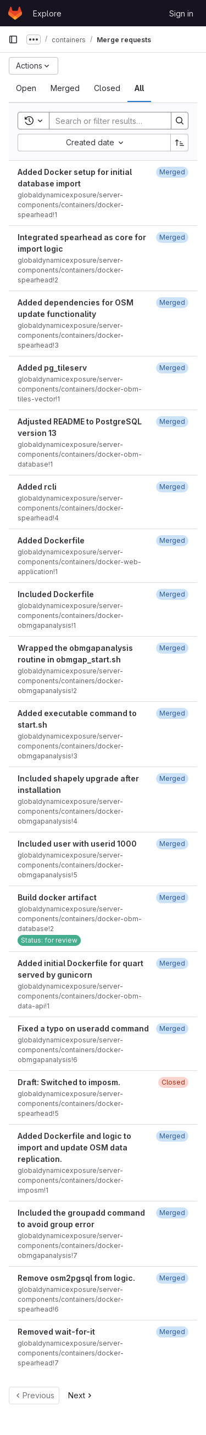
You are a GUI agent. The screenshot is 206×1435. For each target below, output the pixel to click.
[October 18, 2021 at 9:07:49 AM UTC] (172, 1331)
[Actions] (33, 66)
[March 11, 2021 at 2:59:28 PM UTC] (172, 421)
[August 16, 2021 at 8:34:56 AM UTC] (172, 843)
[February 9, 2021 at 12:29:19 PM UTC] (172, 172)
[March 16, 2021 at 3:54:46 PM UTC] (172, 486)
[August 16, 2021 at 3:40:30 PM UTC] (172, 897)
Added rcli (37, 486)
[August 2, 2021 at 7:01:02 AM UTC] (172, 713)
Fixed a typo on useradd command (83, 1028)
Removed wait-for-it (56, 1331)
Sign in (181, 13)
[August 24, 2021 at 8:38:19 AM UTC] (172, 1028)
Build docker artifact (57, 897)
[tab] (26, 88)
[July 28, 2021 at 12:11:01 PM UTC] (172, 648)
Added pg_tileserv (52, 367)
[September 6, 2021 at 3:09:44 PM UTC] (172, 1136)
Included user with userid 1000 (77, 843)
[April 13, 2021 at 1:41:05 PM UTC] (172, 594)
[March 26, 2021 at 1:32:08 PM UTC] (172, 540)
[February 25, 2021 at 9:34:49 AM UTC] (172, 237)
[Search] (121, 120)
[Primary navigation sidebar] (13, 39)
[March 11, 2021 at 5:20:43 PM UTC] (172, 367)
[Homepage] (15, 13)
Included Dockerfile (56, 594)
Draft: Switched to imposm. (69, 1082)
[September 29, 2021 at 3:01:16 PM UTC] (172, 1212)
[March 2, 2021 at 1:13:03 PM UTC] (172, 302)
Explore (47, 13)
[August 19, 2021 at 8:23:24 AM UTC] (172, 963)
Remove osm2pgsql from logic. (76, 1278)
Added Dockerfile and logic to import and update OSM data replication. (74, 1147)
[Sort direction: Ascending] (179, 142)
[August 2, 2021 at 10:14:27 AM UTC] (172, 778)
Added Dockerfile (51, 540)
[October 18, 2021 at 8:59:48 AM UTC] (172, 1278)
